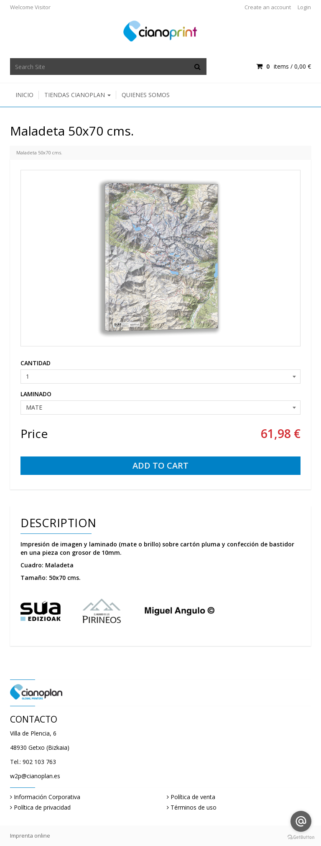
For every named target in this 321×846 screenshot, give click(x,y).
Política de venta (193, 797)
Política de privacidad (42, 807)
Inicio (24, 95)
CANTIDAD (35, 363)
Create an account (268, 7)
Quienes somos (146, 95)
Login (304, 7)
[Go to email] (300, 821)
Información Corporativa (47, 797)
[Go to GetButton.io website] (301, 837)
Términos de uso (194, 807)
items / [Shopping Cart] (283, 66)
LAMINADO (35, 394)
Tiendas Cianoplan (77, 95)
